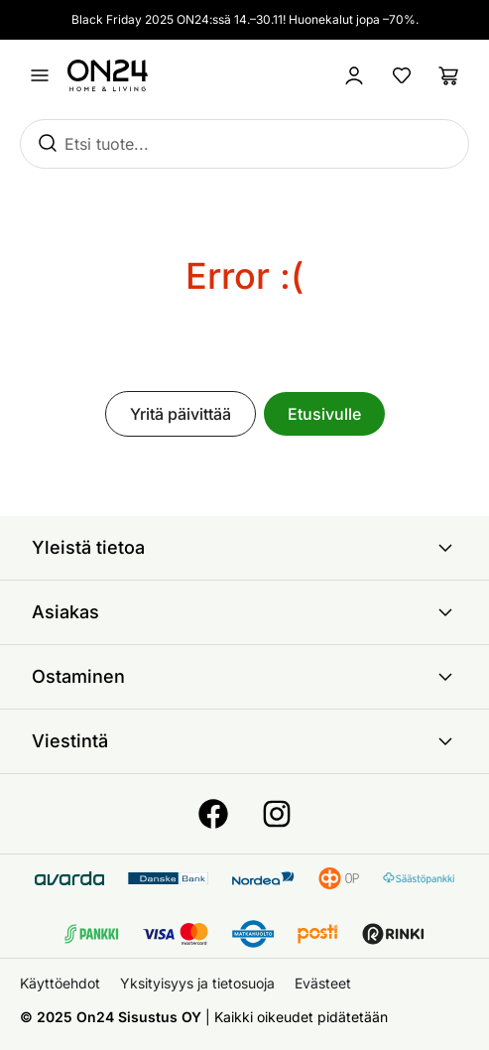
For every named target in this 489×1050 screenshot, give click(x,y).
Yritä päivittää (180, 414)
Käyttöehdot (60, 983)
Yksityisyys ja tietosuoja (197, 983)
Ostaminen (244, 677)
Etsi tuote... (106, 144)
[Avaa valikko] (40, 75)
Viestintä (244, 741)
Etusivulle (324, 414)
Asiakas (244, 612)
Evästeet (323, 983)
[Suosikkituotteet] (402, 75)
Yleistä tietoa (244, 548)
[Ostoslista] (449, 75)
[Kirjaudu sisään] (354, 75)
